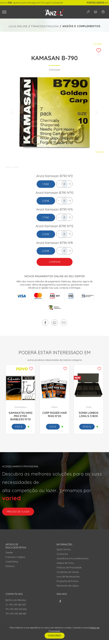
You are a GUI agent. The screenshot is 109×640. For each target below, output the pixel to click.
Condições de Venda (68, 572)
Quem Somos (64, 549)
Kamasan (54, 69)
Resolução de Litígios (68, 585)
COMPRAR (54, 261)
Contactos (62, 554)
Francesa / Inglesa (15, 557)
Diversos (10, 566)
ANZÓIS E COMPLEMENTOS (81, 26)
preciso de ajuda (18, 511)
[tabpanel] (54, 112)
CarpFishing (12, 561)
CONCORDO (54, 635)
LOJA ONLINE (18, 26)
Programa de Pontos (67, 581)
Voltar (97, 44)
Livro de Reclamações (68, 576)
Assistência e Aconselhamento (73, 558)
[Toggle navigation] (20, 12)
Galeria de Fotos (65, 563)
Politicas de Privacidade (69, 567)
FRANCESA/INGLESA (45, 26)
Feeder (9, 552)
